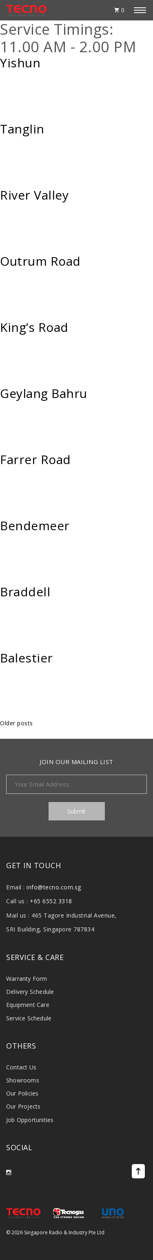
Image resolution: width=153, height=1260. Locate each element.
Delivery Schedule (30, 992)
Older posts (16, 723)
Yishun (20, 63)
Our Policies (22, 1093)
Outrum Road (40, 261)
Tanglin (22, 129)
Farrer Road (35, 459)
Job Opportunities (29, 1120)
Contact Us (21, 1067)
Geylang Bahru (43, 393)
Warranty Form (26, 978)
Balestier (26, 658)
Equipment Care (27, 1005)
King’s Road (34, 327)
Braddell (25, 591)
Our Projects (23, 1106)
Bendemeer (35, 525)
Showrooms (22, 1080)
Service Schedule (28, 1018)
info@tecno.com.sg (54, 887)
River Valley (34, 195)
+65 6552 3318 (51, 901)
